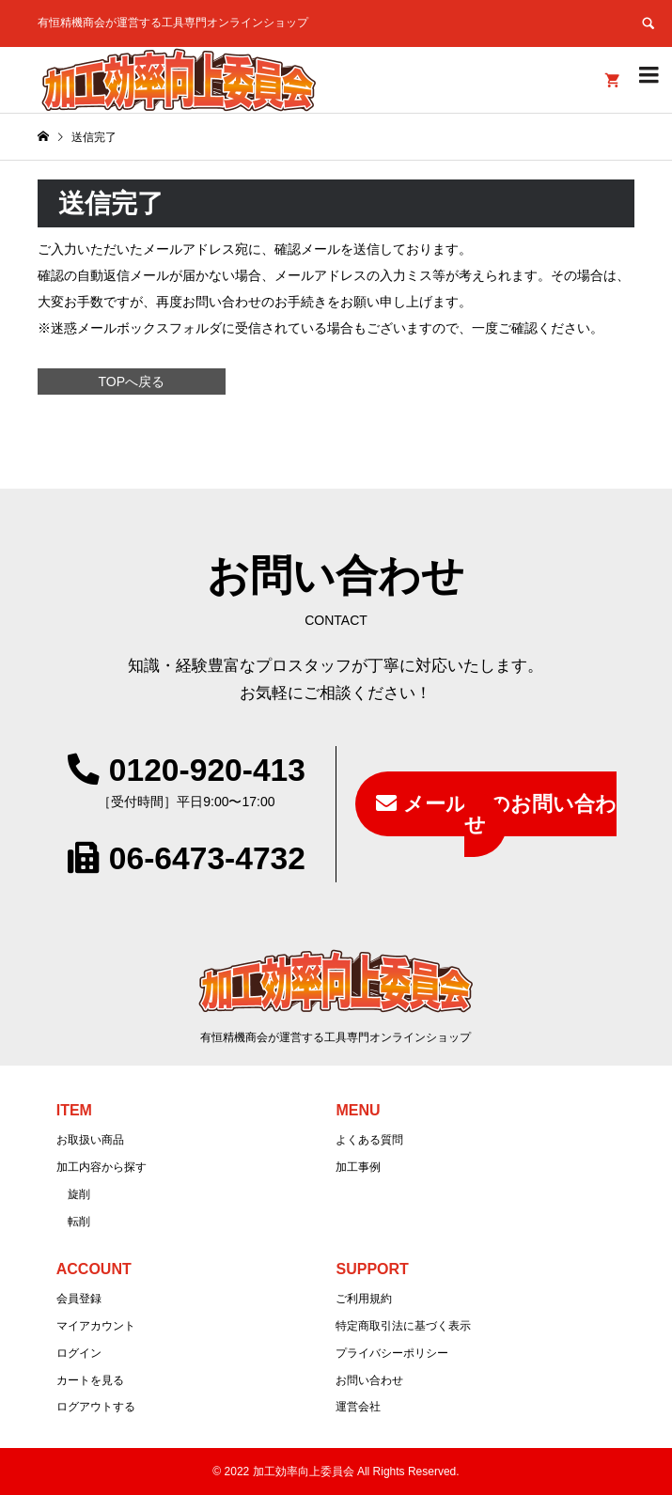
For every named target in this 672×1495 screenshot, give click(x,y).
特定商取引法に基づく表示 (403, 1325)
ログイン (79, 1353)
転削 (79, 1221)
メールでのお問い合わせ (510, 814)
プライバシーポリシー (392, 1353)
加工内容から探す (101, 1167)
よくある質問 (369, 1139)
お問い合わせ (369, 1380)
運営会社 (358, 1406)
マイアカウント (95, 1325)
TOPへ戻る (131, 381)
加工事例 (358, 1167)
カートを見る (90, 1380)
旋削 (79, 1194)
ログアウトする (95, 1406)
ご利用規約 (364, 1298)
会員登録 (79, 1298)
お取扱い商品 (90, 1139)
